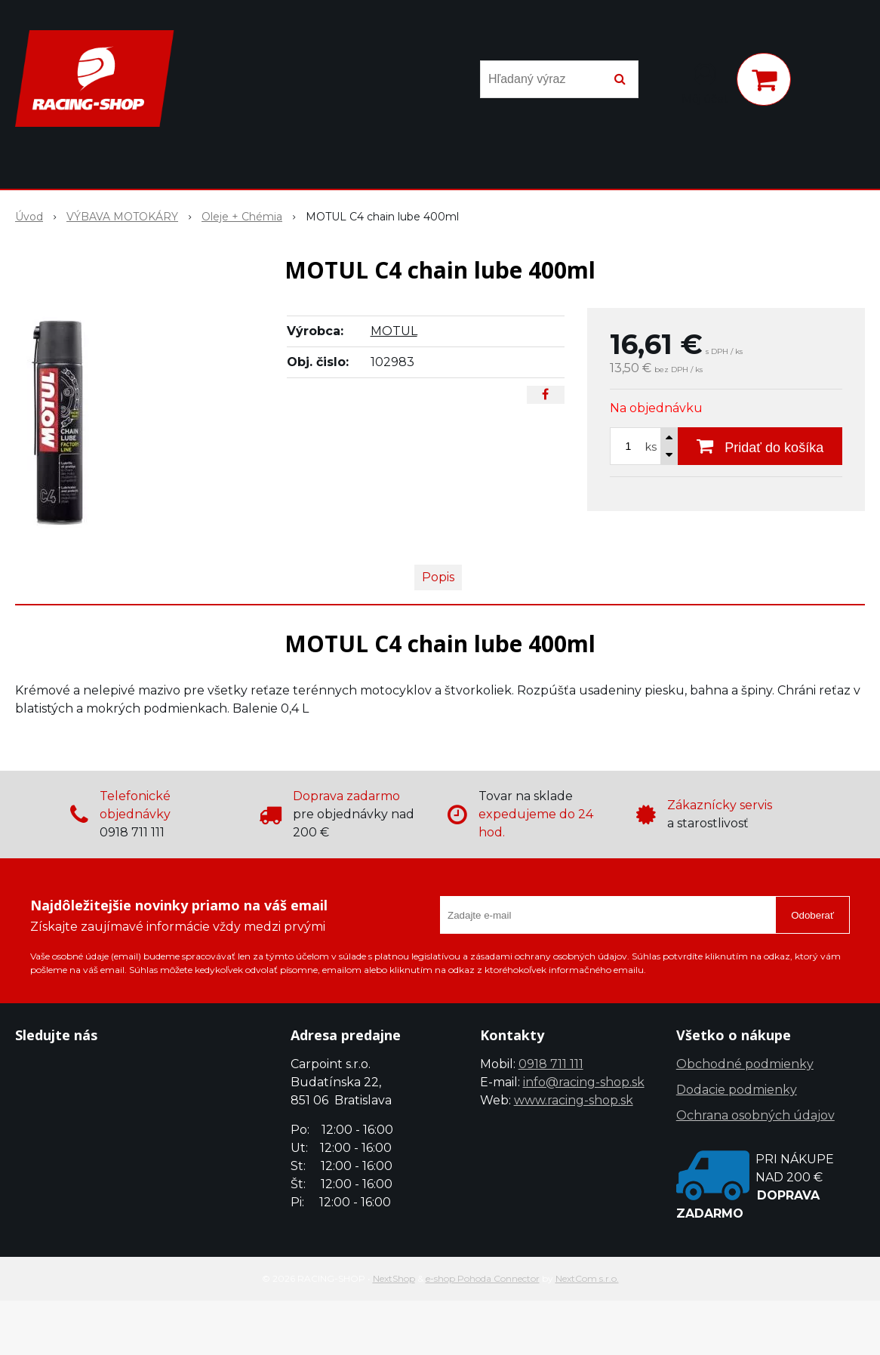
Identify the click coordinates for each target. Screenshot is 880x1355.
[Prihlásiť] (705, 82)
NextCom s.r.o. (587, 1278)
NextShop (394, 1278)
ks (651, 447)
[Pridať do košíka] (760, 446)
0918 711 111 (550, 1064)
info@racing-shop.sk (584, 1082)
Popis (438, 577)
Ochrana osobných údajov (755, 1115)
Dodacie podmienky (736, 1089)
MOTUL (394, 331)
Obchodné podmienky (745, 1064)
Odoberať (812, 915)
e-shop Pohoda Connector (483, 1278)
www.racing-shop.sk (573, 1100)
